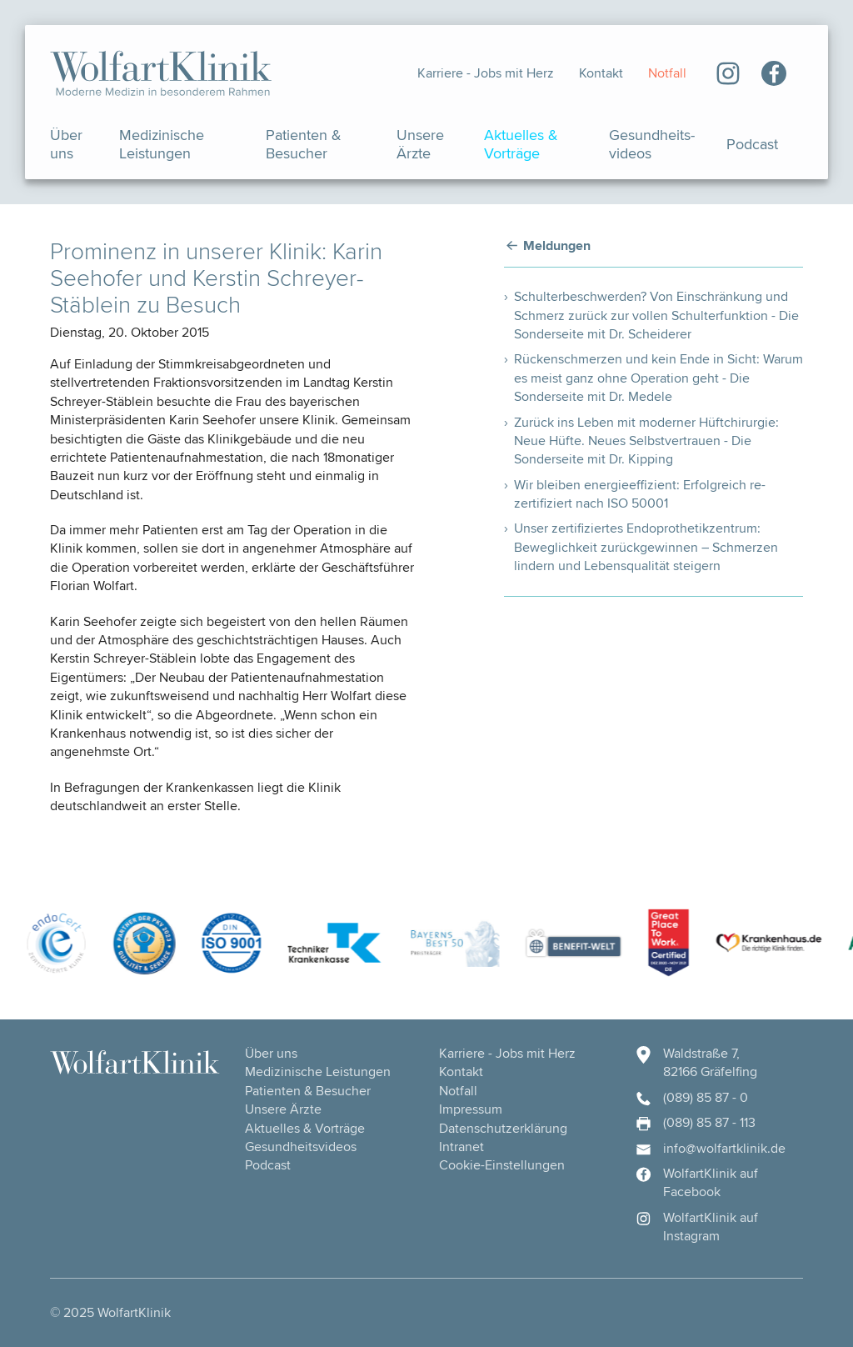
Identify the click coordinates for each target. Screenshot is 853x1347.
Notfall (667, 73)
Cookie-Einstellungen (502, 1164)
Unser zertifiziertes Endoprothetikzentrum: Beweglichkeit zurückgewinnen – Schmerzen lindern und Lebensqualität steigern (646, 546)
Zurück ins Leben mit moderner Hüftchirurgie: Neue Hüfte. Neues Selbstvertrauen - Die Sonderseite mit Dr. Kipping (646, 441)
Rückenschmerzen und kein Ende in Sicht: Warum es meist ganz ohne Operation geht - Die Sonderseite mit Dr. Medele (658, 377)
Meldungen (557, 246)
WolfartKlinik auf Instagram (696, 1227)
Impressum (470, 1109)
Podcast (752, 143)
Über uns (66, 143)
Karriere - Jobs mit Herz (485, 73)
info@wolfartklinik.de (710, 1148)
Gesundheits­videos (652, 143)
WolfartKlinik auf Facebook (696, 1182)
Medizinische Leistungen (161, 143)
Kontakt (601, 73)
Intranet (461, 1146)
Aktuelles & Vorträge (521, 143)
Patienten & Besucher (304, 143)
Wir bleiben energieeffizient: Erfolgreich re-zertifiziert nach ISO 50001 (640, 494)
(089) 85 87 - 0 (691, 1098)
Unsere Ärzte (420, 143)
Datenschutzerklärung (503, 1128)
